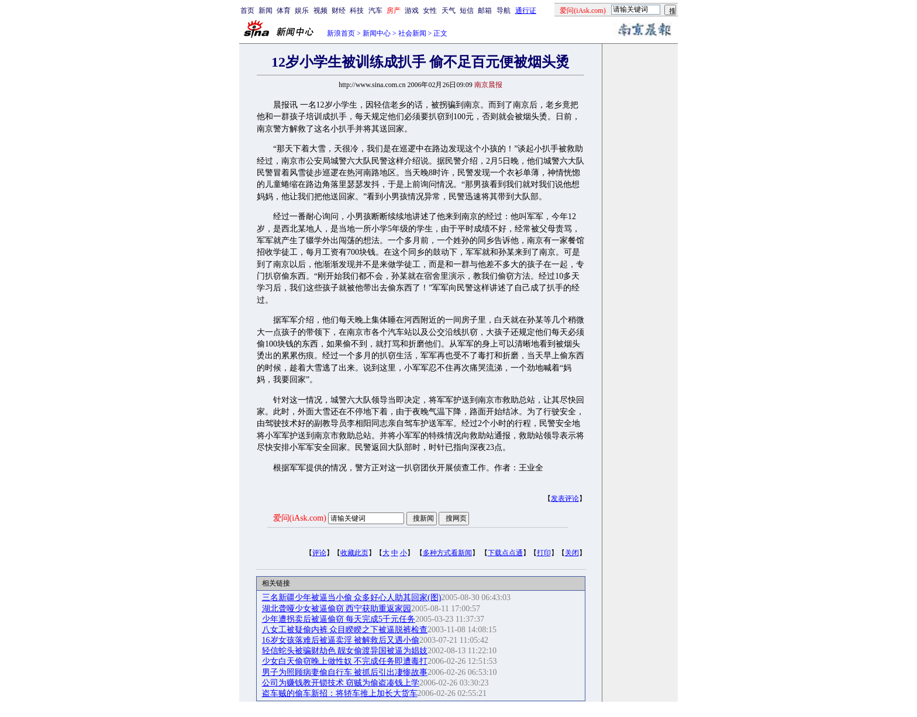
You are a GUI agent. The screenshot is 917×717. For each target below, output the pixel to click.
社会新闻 (412, 33)
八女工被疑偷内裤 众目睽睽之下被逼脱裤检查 (345, 629)
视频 (320, 10)
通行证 (525, 10)
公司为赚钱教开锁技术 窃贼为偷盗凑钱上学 (341, 682)
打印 (544, 553)
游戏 (412, 10)
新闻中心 (377, 33)
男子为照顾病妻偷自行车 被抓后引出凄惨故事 (345, 672)
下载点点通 (505, 553)
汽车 (375, 10)
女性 (430, 10)
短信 (467, 10)
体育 (284, 10)
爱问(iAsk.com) (299, 518)
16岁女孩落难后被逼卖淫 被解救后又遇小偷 (341, 640)
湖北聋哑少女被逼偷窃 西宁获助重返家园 (337, 608)
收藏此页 (354, 553)
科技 (357, 10)
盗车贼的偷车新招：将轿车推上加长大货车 (340, 693)
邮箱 (485, 10)
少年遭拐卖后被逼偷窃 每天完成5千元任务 (339, 619)
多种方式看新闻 (447, 553)
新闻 (265, 10)
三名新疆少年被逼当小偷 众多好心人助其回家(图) (352, 597)
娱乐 (302, 10)
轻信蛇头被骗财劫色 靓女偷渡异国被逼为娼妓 (345, 650)
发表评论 (565, 498)
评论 (319, 553)
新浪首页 (341, 33)
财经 (339, 10)
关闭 (572, 553)
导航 (504, 10)
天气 (449, 10)
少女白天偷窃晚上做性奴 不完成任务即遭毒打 (345, 661)
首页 (247, 10)
